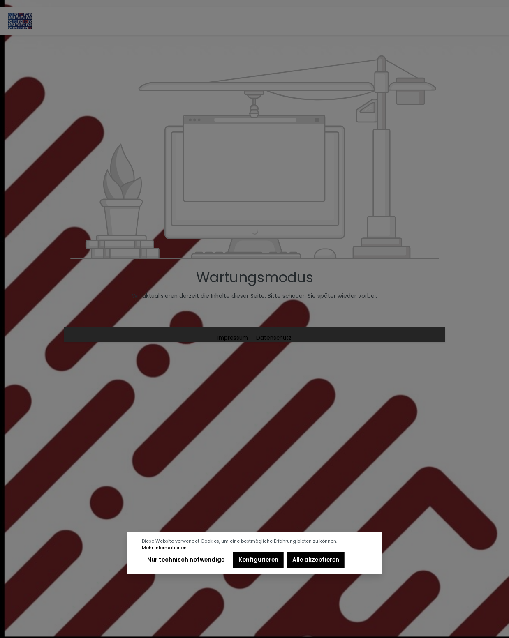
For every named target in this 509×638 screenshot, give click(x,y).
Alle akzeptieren (315, 560)
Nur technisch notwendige (185, 560)
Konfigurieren (258, 560)
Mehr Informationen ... (166, 548)
